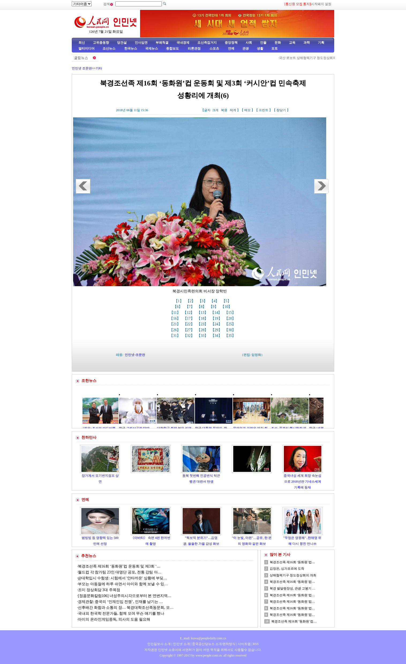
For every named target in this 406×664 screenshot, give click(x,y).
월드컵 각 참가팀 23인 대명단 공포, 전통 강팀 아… (119, 572)
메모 (247, 110)
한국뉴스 (130, 48)
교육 (292, 42)
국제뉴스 (151, 48)
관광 (245, 48)
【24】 (217, 324)
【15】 (230, 313)
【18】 (203, 318)
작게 (233, 110)
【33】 (203, 336)
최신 (81, 42)
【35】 (230, 336)
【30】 (230, 330)
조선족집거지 (207, 42)
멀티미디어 (86, 48)
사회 (249, 42)
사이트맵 (244, 644)
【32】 (189, 336)
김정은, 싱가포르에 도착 (287, 568)
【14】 (216, 313)
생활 (260, 48)
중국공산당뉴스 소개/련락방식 (213, 644)
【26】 (175, 330)
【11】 (176, 313)
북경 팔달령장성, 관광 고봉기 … (292, 588)
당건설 (122, 42)
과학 (306, 42)
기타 (99, 68)
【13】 (203, 313)
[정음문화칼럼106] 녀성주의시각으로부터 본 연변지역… (124, 596)
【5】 (227, 301)
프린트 (263, 110)
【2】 (191, 301)
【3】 (203, 301)
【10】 (227, 307)
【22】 (189, 324)
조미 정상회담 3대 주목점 (99, 590)
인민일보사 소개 (159, 644)
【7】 (190, 307)
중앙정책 (231, 42)
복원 (224, 110)
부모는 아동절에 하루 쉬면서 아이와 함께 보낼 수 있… (123, 584)
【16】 (175, 318)
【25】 (230, 324)
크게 (215, 110)
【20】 (230, 318)
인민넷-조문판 (135, 355)
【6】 (178, 307)
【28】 (203, 330)
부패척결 (162, 42)
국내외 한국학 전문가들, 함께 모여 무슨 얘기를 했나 (121, 613)
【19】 (217, 318)
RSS (255, 644)
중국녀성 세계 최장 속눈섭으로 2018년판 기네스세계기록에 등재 (302, 481)
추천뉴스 (88, 556)
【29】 (217, 330)
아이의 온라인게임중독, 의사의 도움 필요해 (114, 619)
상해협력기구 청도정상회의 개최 (293, 575)
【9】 (214, 307)
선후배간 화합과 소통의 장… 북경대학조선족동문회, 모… (126, 608)
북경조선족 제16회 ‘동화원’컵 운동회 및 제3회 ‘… (119, 566)
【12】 (189, 313)
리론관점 (194, 48)
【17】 (189, 318)
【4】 (215, 301)
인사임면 (141, 42)
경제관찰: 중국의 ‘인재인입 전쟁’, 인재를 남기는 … (120, 602)
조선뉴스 (109, 48)
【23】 (203, 324)
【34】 (217, 336)
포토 (274, 48)
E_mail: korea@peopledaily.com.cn (203, 638)
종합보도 (172, 48)
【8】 (202, 307)
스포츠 (214, 48)
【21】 (175, 324)
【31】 (175, 336)
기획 (321, 42)
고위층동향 (101, 42)
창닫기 (281, 110)
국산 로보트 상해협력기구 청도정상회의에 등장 (314, 58)
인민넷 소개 (181, 644)
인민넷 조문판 (82, 68)
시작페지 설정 (321, 4)
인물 (263, 42)
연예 (230, 48)
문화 (278, 42)
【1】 (179, 301)
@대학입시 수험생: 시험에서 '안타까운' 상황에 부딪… (122, 578)
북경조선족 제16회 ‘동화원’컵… (292, 562)
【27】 (189, 330)
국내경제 (182, 42)
